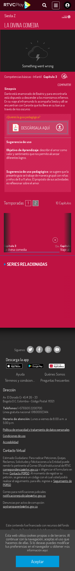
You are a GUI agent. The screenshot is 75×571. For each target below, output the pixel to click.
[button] (66, 235)
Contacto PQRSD (19, 473)
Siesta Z (10, 15)
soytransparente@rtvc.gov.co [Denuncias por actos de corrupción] (20, 506)
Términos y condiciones (20, 380)
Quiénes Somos (55, 374)
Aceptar (37, 561)
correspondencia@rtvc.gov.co (20, 469)
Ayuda (20, 374)
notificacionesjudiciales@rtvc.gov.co (24, 496)
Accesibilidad (10, 442)
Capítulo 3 (10, 246)
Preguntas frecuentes (54, 380)
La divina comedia (15, 250)
